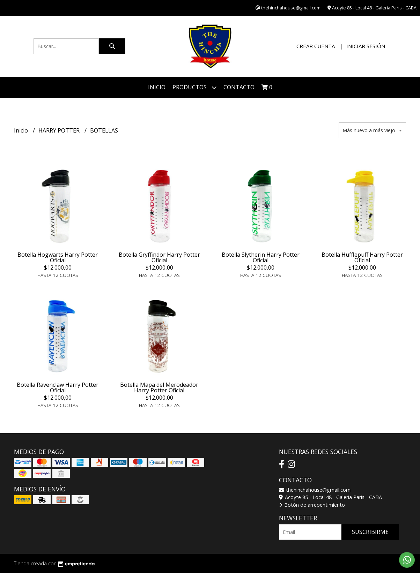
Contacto (239, 87)
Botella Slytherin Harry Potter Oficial (261, 257)
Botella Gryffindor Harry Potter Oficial (159, 257)
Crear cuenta (315, 46)
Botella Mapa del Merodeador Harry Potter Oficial (159, 387)
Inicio (156, 87)
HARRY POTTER (59, 130)
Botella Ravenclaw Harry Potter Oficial (57, 387)
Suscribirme (370, 532)
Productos (194, 87)
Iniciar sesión (365, 46)
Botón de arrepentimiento (312, 505)
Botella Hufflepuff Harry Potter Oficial (362, 257)
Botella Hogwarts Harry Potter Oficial (57, 257)
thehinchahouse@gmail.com (315, 490)
